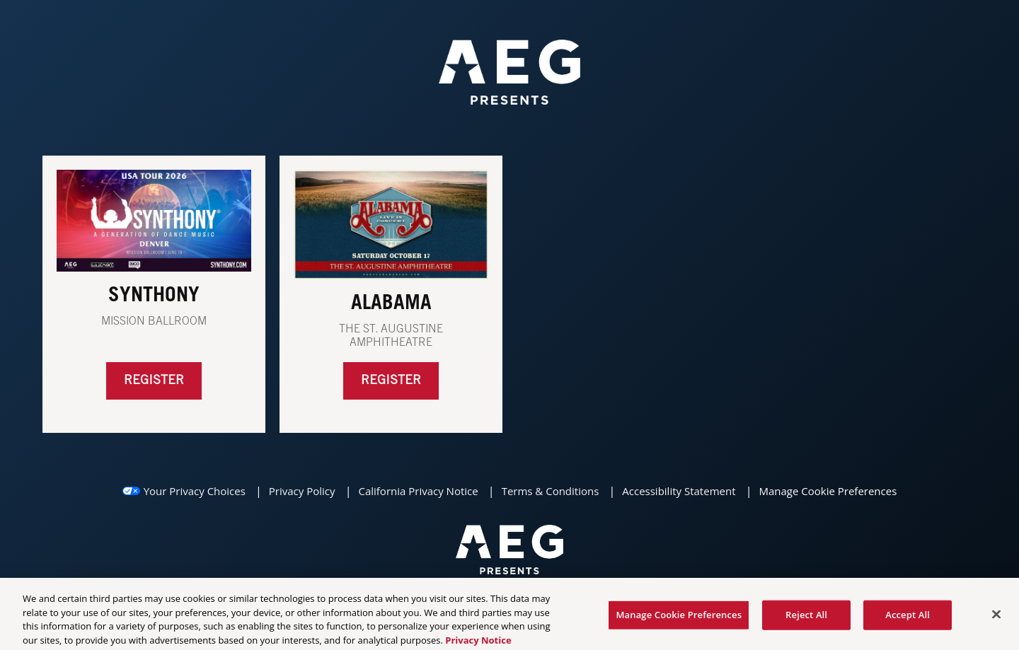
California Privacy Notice (418, 491)
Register (154, 380)
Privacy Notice (478, 643)
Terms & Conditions (550, 491)
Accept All (907, 617)
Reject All (806, 617)
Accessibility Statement (678, 491)
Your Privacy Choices (195, 491)
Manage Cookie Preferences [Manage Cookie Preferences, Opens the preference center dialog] (679, 617)
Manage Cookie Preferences (828, 491)
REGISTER (391, 380)
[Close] (996, 617)
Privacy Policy (302, 491)
